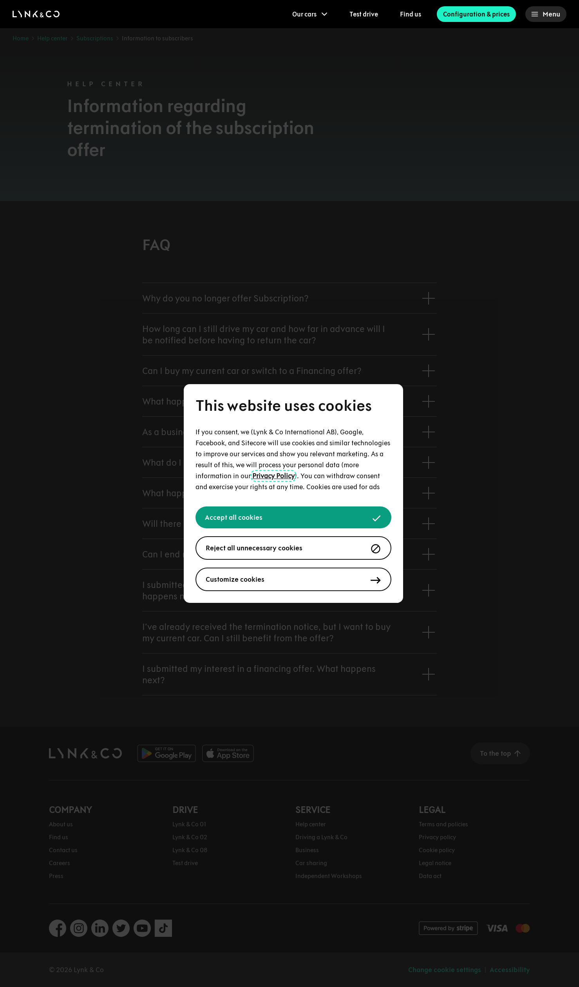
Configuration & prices (476, 14)
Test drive (363, 14)
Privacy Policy (273, 476)
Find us (410, 14)
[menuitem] (310, 14)
